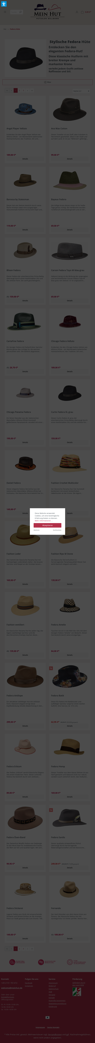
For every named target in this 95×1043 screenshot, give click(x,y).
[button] (4, 4)
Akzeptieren (47, 525)
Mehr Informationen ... (44, 521)
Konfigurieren (57, 530)
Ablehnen (37, 530)
